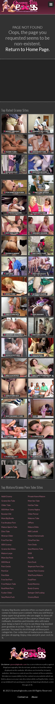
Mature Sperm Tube (9, 527)
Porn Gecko (6, 566)
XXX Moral (5, 562)
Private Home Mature (36, 496)
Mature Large (6, 553)
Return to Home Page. (27, 49)
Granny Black (33, 597)
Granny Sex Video (8, 549)
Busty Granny (33, 588)
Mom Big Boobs (7, 518)
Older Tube (5, 505)
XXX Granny (6, 545)
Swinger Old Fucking (36, 593)
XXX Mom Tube (7, 510)
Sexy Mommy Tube (35, 549)
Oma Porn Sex (33, 540)
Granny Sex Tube (7, 501)
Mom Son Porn (7, 558)
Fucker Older (6, 593)
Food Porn (32, 580)
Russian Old (6, 514)
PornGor (4, 571)
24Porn (31, 523)
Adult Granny (6, 496)
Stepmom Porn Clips (36, 566)
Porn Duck (32, 562)
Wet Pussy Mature (35, 575)
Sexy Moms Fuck (8, 597)
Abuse (35, 697)
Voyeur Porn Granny (36, 571)
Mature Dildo (33, 527)
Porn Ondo (32, 545)
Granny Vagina (33, 510)
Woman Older (7, 536)
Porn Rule (5, 575)
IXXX (30, 553)
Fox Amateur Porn (8, 523)
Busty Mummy (33, 584)
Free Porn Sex (6, 540)
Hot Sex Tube (33, 505)
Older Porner (33, 514)
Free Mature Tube (8, 584)
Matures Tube (33, 518)
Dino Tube (5, 531)
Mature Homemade (36, 536)
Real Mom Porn (7, 588)
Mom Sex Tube (33, 501)
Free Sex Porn (6, 580)
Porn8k (31, 558)
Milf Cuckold (33, 531)
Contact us (23, 697)
